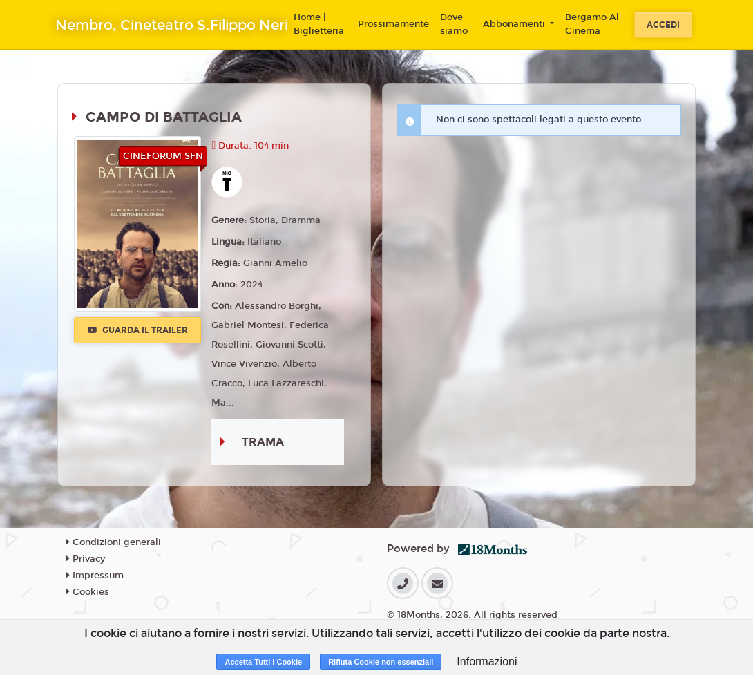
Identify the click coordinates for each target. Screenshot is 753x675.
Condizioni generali (113, 542)
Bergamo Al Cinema (592, 24)
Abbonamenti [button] (515, 24)
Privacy (85, 558)
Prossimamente (393, 24)
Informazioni (487, 661)
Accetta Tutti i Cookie (263, 662)
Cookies (87, 592)
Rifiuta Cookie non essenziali (380, 662)
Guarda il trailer (138, 330)
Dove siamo (454, 24)
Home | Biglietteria (319, 24)
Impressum (95, 575)
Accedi (663, 25)
